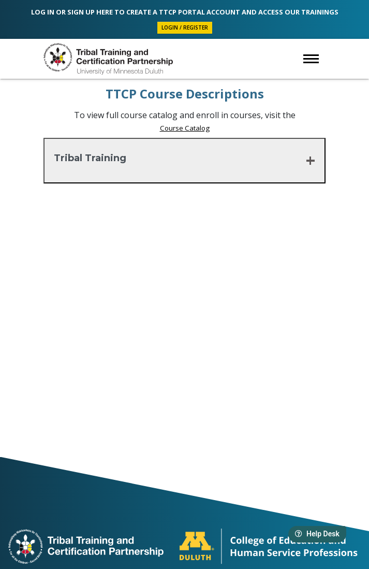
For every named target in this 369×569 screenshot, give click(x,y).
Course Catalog (185, 128)
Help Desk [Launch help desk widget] (317, 534)
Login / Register (184, 27)
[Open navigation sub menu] (311, 58)
